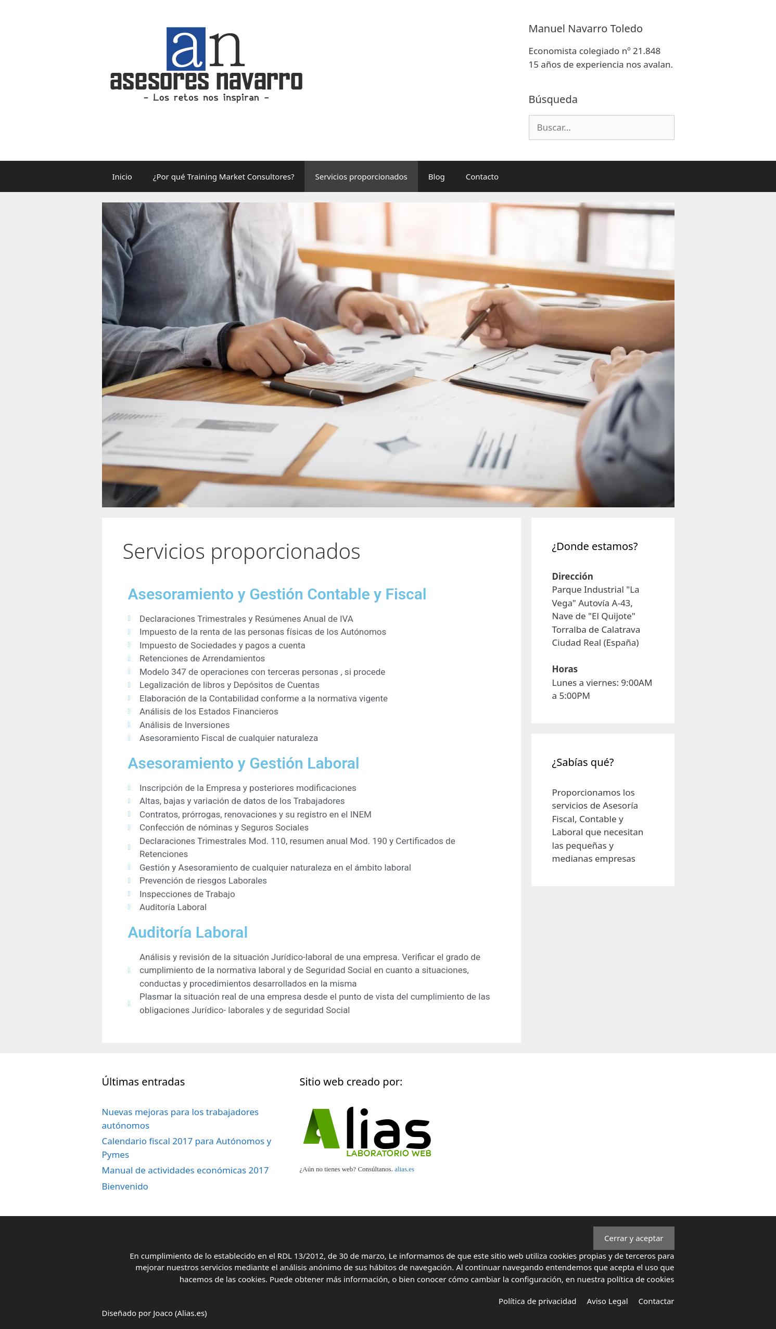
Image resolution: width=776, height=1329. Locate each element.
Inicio (122, 176)
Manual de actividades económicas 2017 (185, 1170)
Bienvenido (125, 1186)
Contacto (482, 176)
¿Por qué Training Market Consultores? (224, 176)
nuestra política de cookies (625, 1279)
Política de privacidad (538, 1301)
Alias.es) (192, 1313)
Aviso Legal (607, 1301)
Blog (436, 176)
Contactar (657, 1301)
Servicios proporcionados (361, 176)
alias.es (404, 1169)
